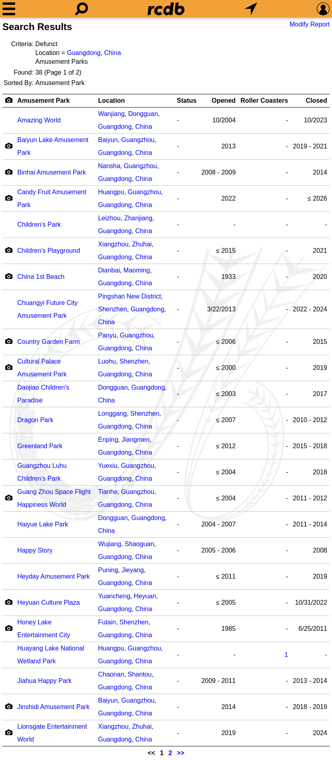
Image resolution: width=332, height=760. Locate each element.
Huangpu (111, 192)
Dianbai (109, 270)
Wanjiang (111, 113)
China (112, 52)
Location (111, 100)
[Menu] (8, 8)
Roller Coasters (264, 100)
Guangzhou (138, 139)
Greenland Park (39, 446)
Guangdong (83, 52)
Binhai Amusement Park (51, 172)
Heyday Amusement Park (53, 576)
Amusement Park (43, 100)
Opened (224, 100)
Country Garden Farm (48, 341)
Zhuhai (142, 244)
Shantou (140, 674)
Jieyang (133, 570)
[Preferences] (323, 8)
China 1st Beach (40, 276)
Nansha (109, 166)
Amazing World (39, 120)
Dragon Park (35, 420)
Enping (108, 439)
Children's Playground (48, 250)
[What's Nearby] (250, 8)
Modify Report (309, 24)
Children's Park (39, 224)
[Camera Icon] (8, 145)
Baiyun (108, 139)
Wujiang (109, 544)
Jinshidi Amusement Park (53, 706)
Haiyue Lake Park (42, 524)
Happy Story (35, 550)
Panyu (107, 335)
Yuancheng (114, 596)
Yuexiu (107, 465)
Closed (316, 100)
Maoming (136, 270)
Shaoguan (139, 544)
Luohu (107, 361)
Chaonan (111, 674)
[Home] (166, 8)
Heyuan (145, 596)
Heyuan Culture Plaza (48, 602)
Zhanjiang (138, 218)
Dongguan (143, 113)
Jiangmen (136, 439)
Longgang (112, 413)
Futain (107, 622)
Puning (108, 570)
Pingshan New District (129, 296)
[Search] (81, 8)
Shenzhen (112, 309)
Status (187, 100)
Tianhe (107, 491)
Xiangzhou (113, 244)
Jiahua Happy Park (44, 680)
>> (180, 753)
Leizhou (109, 218)
